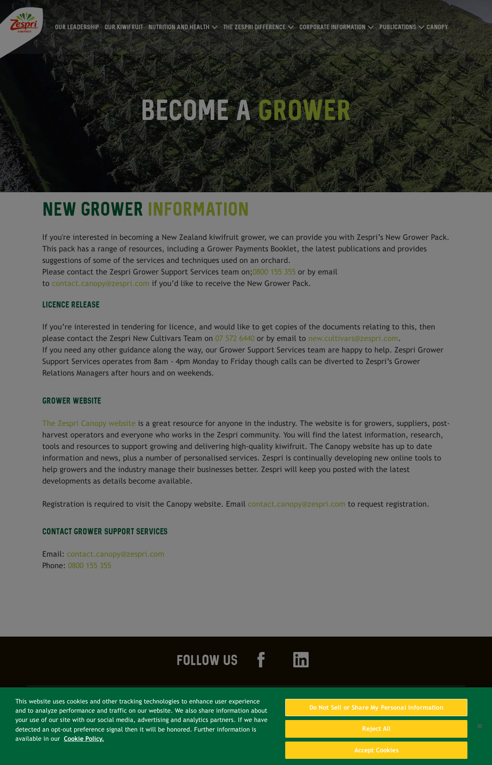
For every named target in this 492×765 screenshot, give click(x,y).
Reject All (376, 734)
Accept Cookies (376, 756)
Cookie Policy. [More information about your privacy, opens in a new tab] (84, 744)
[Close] (479, 731)
